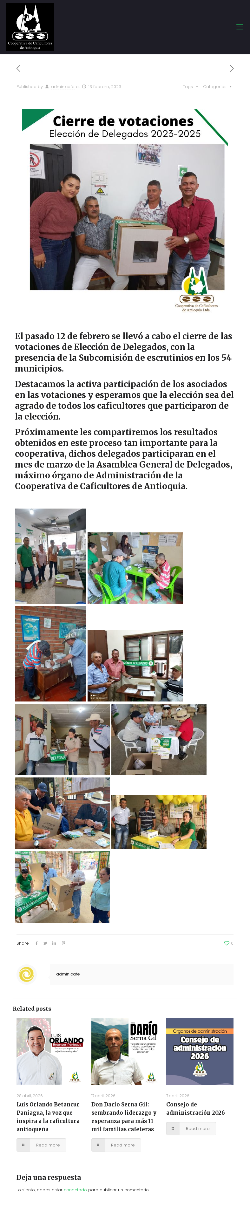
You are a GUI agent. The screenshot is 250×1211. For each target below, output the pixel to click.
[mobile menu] (239, 27)
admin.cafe (63, 87)
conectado (75, 1190)
